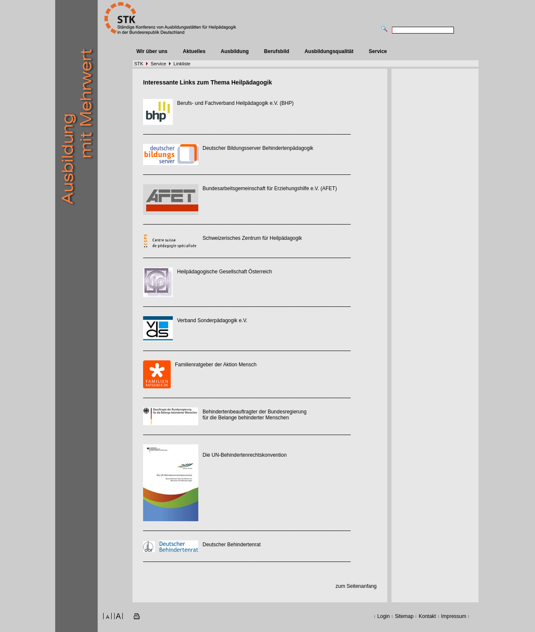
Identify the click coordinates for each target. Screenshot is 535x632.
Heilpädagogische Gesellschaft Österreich (224, 272)
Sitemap (404, 616)
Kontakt (427, 616)
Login (383, 616)
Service (378, 51)
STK (138, 63)
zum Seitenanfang (356, 586)
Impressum (453, 616)
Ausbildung (235, 51)
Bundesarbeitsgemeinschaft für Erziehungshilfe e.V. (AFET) (270, 188)
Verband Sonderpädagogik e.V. (212, 320)
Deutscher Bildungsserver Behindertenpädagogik (258, 148)
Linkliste (182, 63)
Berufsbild (276, 51)
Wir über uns (151, 51)
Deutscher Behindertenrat (232, 545)
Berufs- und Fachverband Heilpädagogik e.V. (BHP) (235, 103)
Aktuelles (194, 51)
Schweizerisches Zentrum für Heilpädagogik (252, 238)
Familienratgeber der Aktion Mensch (215, 365)
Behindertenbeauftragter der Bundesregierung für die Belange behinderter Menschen (255, 415)
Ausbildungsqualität (328, 51)
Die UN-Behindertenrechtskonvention (245, 455)
